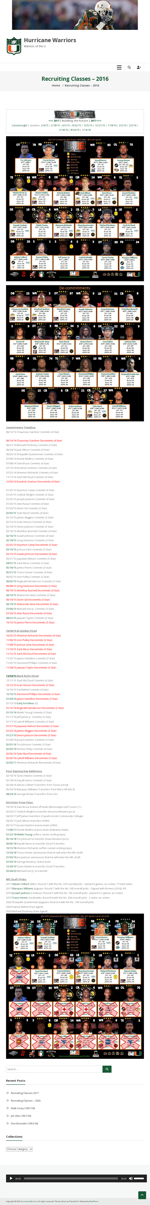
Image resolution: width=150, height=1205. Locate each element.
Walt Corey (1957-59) (23, 1108)
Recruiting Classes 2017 (25, 1093)
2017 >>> (96, 120)
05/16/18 (11, 839)
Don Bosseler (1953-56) (24, 1123)
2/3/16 (132, 125)
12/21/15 (100, 125)
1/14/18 (86, 130)
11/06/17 (11, 829)
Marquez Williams (22, 888)
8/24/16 (75, 130)
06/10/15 (11, 595)
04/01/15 (11, 563)
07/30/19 (11, 861)
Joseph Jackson (21, 893)
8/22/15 (76, 125)
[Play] (11, 1178)
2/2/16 (122, 125)
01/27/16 (11, 735)
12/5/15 (88, 125)
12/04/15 (11, 676)
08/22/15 (11, 618)
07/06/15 (11, 609)
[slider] (71, 1178)
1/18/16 (112, 125)
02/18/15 (11, 540)
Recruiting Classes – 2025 (26, 1100)
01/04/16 (11, 698)
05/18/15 (11, 567)
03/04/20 (11, 871)
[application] (76, 1178)
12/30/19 (11, 866)
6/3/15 (66, 125)
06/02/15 (11, 581)
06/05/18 (11, 843)
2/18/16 (63, 130)
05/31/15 (11, 572)
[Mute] (131, 1178)
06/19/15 (11, 604)
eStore (63, 1201)
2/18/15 (55, 125)
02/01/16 (11, 744)
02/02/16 (11, 749)
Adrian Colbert (20, 884)
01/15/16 (11, 712)
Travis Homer (20, 897)
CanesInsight (19, 125)
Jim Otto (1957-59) (21, 1116)
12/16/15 (11, 694)
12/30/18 (11, 852)
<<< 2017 (53, 120)
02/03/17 (11, 762)
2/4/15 (44, 125)
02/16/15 (11, 536)
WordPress (93, 1201)
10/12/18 (11, 848)
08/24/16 (11, 794)
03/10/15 (11, 549)
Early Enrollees (25, 703)
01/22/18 (11, 834)
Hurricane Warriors (50, 40)
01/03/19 (11, 857)
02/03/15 (11, 513)
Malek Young (24, 834)
